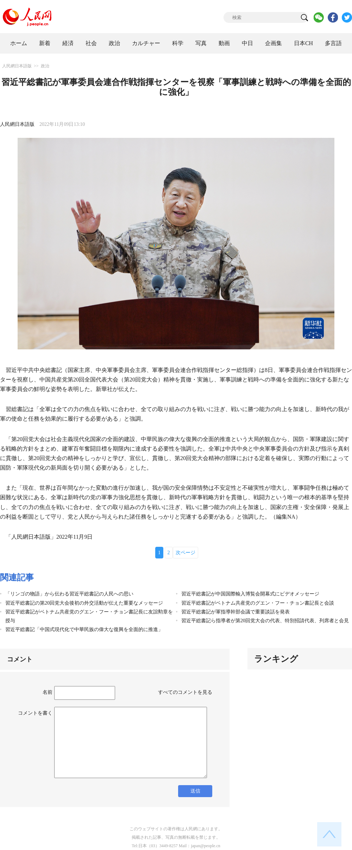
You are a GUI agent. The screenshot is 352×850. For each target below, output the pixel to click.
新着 (44, 43)
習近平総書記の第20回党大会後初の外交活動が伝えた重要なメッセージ (84, 603)
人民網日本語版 (17, 65)
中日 (247, 43)
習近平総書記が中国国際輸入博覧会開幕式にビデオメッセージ (250, 594)
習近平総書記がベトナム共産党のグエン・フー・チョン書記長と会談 (257, 603)
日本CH (303, 43)
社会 (91, 43)
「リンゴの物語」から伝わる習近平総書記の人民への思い (69, 594)
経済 (68, 43)
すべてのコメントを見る (185, 692)
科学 (177, 43)
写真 (201, 43)
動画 (224, 43)
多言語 (333, 43)
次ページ (185, 552)
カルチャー (146, 43)
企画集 (273, 43)
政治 (114, 43)
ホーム (18, 43)
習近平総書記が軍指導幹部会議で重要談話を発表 (235, 611)
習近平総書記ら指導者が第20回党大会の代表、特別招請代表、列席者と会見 (265, 620)
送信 (195, 791)
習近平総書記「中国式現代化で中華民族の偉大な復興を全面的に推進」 (84, 629)
